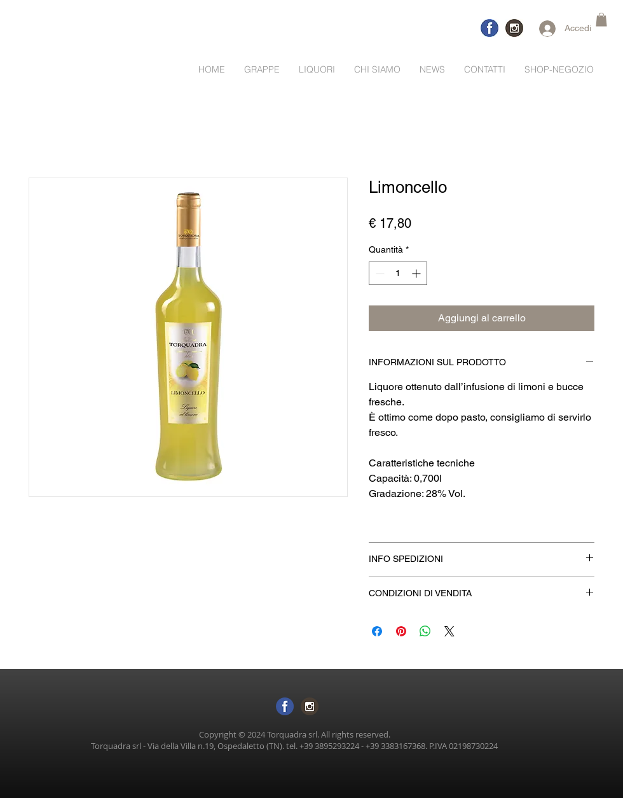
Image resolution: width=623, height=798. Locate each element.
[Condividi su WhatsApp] (425, 631)
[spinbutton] (398, 273)
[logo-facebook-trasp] (489, 28)
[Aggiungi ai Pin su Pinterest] (401, 631)
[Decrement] (379, 273)
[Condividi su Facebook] (377, 631)
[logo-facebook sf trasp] (285, 706)
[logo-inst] (514, 28)
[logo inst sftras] (309, 706)
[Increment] (417, 273)
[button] (601, 20)
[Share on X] (449, 631)
